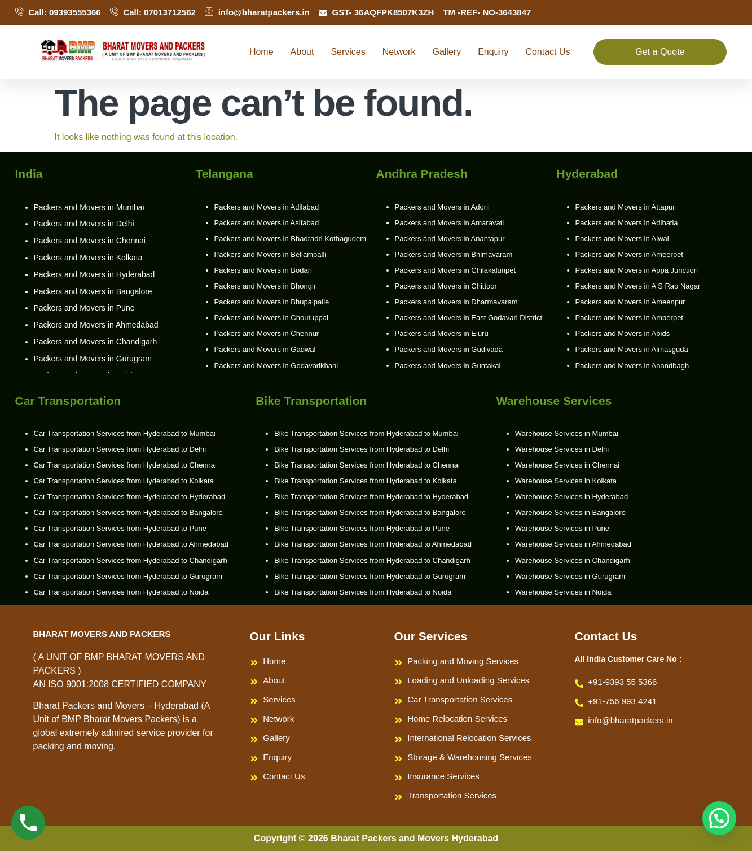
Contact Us (547, 51)
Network (399, 51)
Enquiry (493, 51)
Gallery (446, 51)
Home (261, 51)
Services (348, 51)
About (302, 51)
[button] (719, 818)
